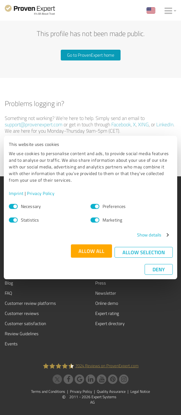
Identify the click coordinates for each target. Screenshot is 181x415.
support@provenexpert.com (33, 124)
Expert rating (107, 313)
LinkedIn (164, 124)
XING (143, 124)
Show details (149, 235)
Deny (159, 269)
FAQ (8, 293)
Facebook (121, 124)
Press (100, 283)
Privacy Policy (40, 193)
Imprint (16, 193)
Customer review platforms (30, 303)
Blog (9, 283)
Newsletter (105, 293)
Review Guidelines (22, 333)
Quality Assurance (111, 391)
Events (11, 344)
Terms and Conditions (48, 391)
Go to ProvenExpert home (90, 55)
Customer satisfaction (25, 323)
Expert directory (110, 323)
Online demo (106, 303)
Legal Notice (140, 391)
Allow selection (143, 252)
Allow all (91, 251)
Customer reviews (22, 313)
